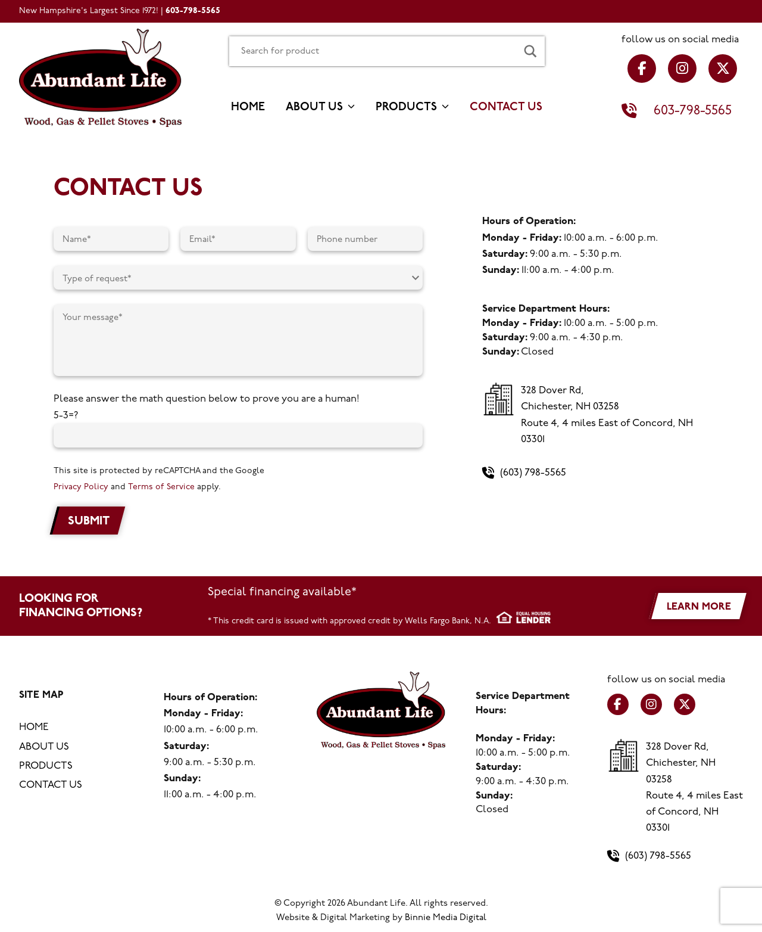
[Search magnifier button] (530, 51)
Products (406, 107)
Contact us (506, 107)
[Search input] (372, 51)
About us (314, 107)
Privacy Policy (81, 487)
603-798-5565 (192, 11)
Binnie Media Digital (445, 918)
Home (248, 107)
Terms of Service (160, 487)
